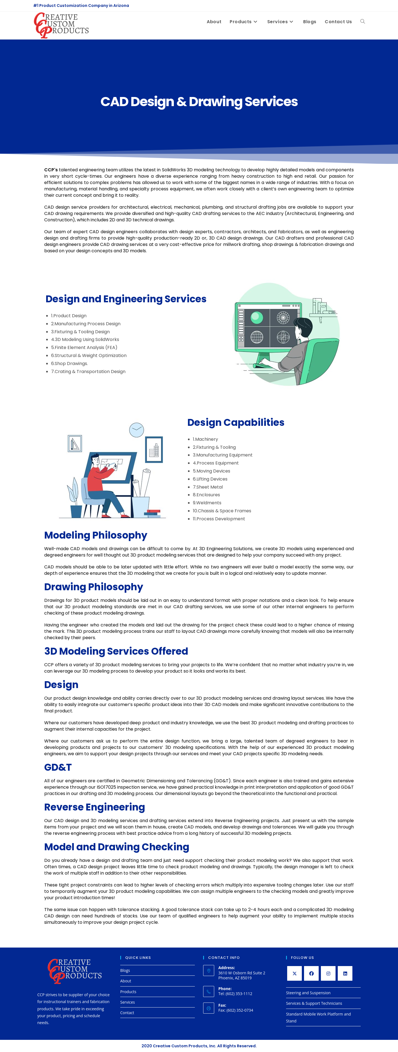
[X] (294, 973)
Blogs (125, 970)
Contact (127, 1012)
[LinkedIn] (345, 973)
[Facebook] (311, 973)
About (125, 980)
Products (128, 991)
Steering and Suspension (308, 992)
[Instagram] (328, 973)
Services (127, 1002)
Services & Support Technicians (314, 1003)
